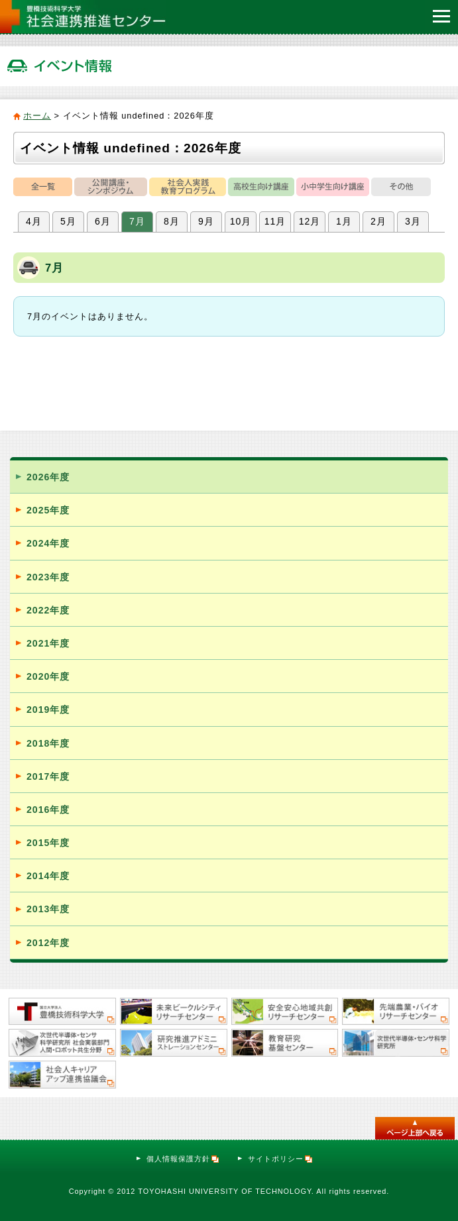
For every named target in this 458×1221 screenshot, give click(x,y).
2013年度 (48, 909)
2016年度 (48, 809)
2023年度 (48, 577)
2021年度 (48, 643)
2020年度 (48, 676)
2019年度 (48, 709)
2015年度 (48, 842)
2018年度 (48, 743)
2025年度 (48, 510)
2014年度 (48, 876)
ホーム (37, 116)
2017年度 (48, 776)
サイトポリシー (281, 1159)
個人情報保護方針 (183, 1159)
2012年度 (48, 942)
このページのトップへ (415, 1128)
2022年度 (48, 610)
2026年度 (48, 477)
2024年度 (48, 543)
